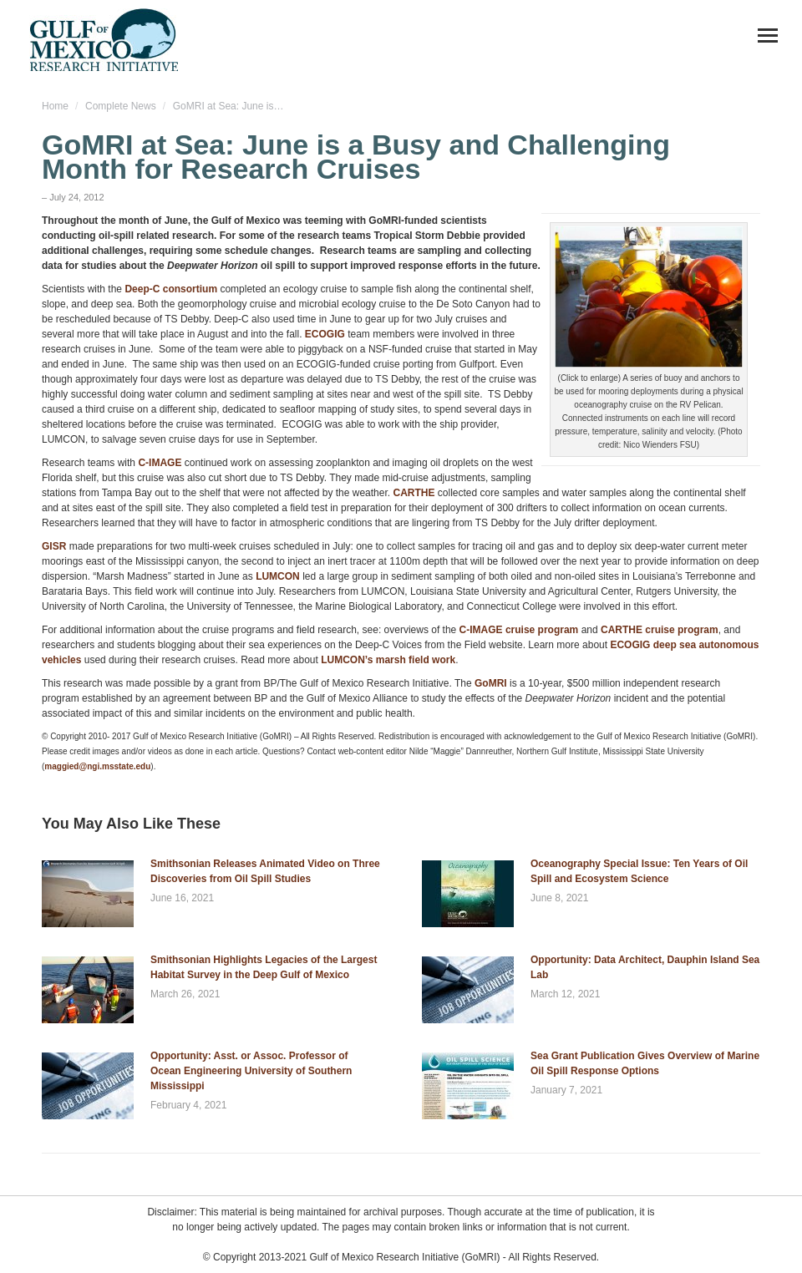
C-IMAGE (159, 463)
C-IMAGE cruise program (519, 630)
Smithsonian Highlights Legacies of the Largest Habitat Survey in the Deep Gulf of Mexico (263, 967)
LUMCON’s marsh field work (388, 660)
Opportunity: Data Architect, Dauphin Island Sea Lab (644, 967)
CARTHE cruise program (659, 630)
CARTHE (413, 493)
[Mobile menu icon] (767, 35)
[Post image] (88, 893)
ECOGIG (326, 334)
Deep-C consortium (170, 289)
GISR (54, 546)
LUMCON (278, 576)
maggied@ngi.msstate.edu (97, 766)
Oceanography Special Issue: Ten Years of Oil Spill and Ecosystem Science (639, 871)
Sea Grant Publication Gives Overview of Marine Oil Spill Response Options (644, 1063)
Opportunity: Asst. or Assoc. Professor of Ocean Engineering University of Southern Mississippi (251, 1071)
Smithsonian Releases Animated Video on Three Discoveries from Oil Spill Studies (265, 871)
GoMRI (491, 683)
